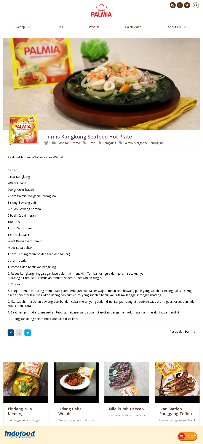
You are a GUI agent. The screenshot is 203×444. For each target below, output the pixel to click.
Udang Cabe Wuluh (70, 411)
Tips (60, 27)
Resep (20, 27)
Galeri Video (133, 27)
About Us (174, 27)
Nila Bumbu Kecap (126, 408)
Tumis (89, 143)
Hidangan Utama (66, 143)
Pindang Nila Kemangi (20, 411)
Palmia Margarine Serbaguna (141, 143)
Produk (94, 27)
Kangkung (107, 143)
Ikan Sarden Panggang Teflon (175, 411)
